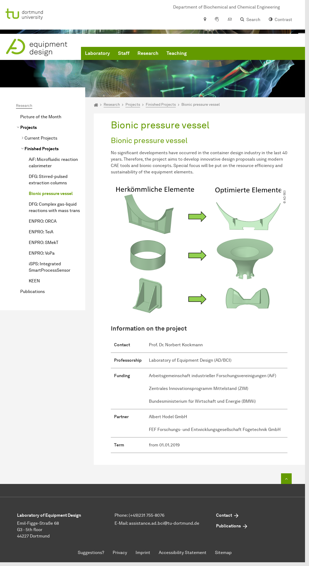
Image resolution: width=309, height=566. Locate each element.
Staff (123, 53)
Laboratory (97, 53)
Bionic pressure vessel (51, 193)
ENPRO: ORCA (42, 221)
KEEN (34, 280)
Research (147, 53)
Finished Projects (42, 148)
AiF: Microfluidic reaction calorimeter (53, 162)
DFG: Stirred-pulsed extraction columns (48, 179)
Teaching (176, 53)
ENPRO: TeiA (41, 231)
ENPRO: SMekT (43, 242)
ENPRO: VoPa (42, 253)
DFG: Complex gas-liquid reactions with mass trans (54, 207)
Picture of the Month (40, 116)
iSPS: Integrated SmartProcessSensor (49, 267)
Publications (32, 291)
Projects (28, 127)
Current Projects (41, 138)
